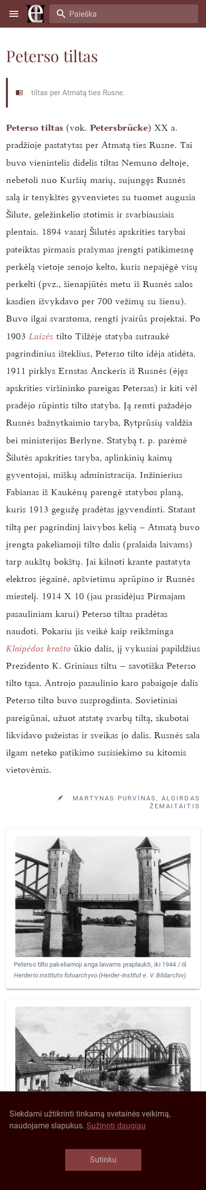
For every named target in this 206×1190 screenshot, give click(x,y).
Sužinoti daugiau (116, 1125)
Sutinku (103, 1159)
